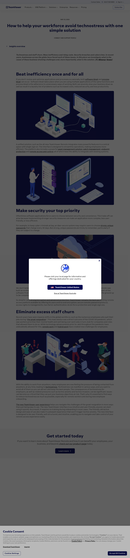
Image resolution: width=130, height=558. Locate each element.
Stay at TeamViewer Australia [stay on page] (65, 293)
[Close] (99, 261)
